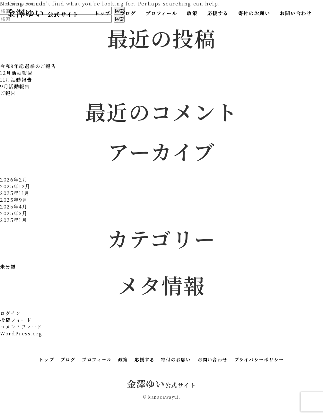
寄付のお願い (254, 13)
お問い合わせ (296, 13)
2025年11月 (15, 193)
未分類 (8, 266)
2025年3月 (13, 213)
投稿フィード (16, 319)
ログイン (10, 313)
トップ (102, 13)
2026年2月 (14, 179)
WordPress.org (21, 333)
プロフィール (162, 13)
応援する (217, 13)
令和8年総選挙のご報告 (28, 66)
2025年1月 (13, 220)
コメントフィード (21, 326)
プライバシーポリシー (259, 359)
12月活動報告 (16, 72)
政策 (192, 13)
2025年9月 (14, 199)
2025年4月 (13, 206)
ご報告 (8, 93)
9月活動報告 (15, 86)
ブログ (128, 13)
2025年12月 (15, 186)
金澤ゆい (42, 12)
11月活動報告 (16, 79)
